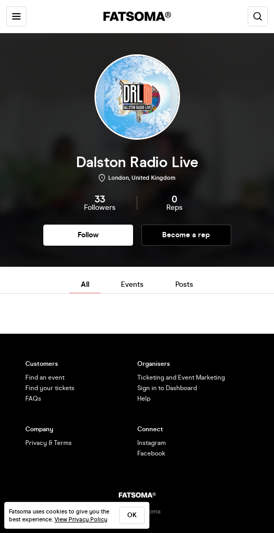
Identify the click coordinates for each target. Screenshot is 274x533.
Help (143, 398)
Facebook (151, 453)
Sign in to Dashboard (167, 388)
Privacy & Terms (48, 443)
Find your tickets (49, 388)
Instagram (151, 443)
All (85, 284)
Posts (184, 284)
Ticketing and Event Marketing (181, 377)
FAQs (33, 398)
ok (132, 515)
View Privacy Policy (80, 519)
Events (132, 284)
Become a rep (186, 234)
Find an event (44, 377)
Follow (88, 234)
